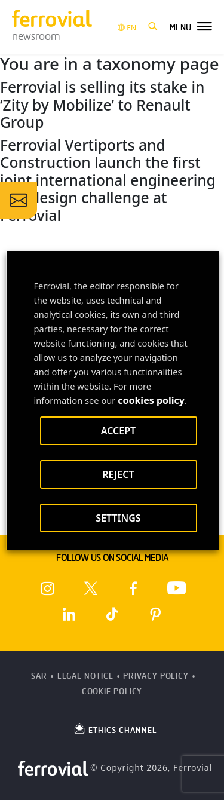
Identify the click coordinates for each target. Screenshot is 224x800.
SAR (39, 676)
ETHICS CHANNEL (115, 728)
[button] (153, 26)
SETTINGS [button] (118, 518)
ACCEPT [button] (117, 430)
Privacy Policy (156, 676)
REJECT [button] (118, 474)
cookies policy (151, 400)
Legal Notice (85, 676)
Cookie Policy (112, 691)
